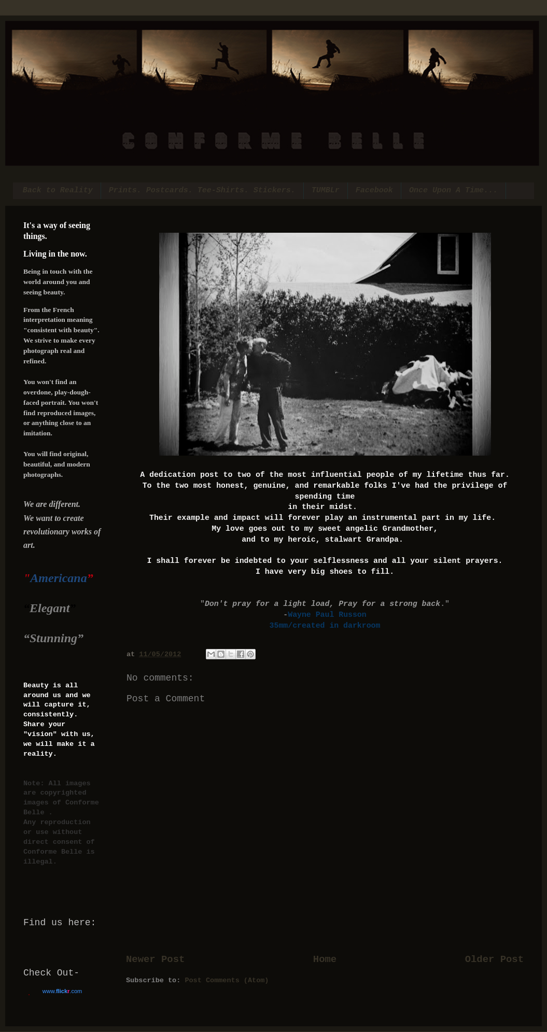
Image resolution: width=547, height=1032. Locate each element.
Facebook (374, 190)
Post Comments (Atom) (227, 980)
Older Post (494, 959)
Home (324, 959)
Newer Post (155, 959)
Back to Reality (58, 190)
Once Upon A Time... (453, 190)
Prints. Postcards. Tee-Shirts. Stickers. (202, 190)
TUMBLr (326, 190)
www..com (62, 991)
